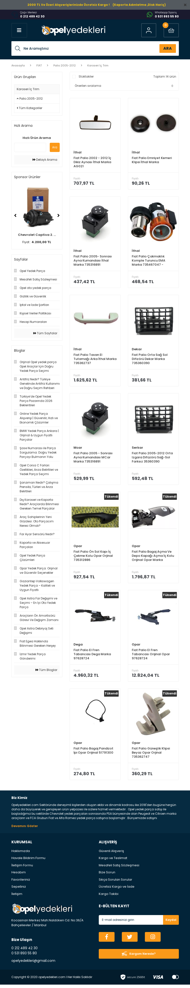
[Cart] (171, 30)
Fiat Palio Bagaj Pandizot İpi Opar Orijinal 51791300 (93, 753)
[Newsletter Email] (139, 923)
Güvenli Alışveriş (111, 854)
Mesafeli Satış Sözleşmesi (119, 868)
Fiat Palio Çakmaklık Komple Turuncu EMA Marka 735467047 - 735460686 (148, 261)
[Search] (95, 48)
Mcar (78, 449)
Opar (78, 548)
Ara (54, 147)
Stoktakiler (86, 76)
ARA (167, 48)
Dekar (137, 350)
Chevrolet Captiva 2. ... (37, 234)
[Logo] (73, 30)
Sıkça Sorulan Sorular (115, 883)
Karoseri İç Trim (97, 65)
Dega (78, 647)
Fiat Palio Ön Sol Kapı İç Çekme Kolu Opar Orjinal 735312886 (93, 557)
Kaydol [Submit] (170, 923)
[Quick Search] (30, 147)
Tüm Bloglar (46, 670)
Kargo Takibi (108, 897)
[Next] (58, 215)
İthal (78, 152)
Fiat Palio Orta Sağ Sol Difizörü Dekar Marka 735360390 (150, 360)
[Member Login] (148, 30)
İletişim (16, 897)
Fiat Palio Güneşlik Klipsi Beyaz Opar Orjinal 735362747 (151, 755)
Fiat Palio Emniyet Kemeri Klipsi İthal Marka (152, 160)
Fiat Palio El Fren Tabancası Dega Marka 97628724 (92, 656)
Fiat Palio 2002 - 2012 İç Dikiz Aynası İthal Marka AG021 (92, 162)
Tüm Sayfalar (45, 333)
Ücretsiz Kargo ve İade (116, 890)
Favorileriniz (20, 883)
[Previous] (15, 215)
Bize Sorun (107, 875)
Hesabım (18, 875)
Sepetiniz (18, 890)
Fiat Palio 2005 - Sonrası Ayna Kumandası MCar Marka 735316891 (93, 459)
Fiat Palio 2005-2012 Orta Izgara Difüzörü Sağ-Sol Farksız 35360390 (152, 459)
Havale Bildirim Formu (28, 861)
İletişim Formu (22, 868)
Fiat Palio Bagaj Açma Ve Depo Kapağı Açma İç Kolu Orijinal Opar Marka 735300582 (153, 557)
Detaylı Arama (45, 160)
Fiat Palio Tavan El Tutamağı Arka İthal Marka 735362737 (95, 360)
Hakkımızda (20, 854)
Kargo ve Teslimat (113, 861)
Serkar (137, 449)
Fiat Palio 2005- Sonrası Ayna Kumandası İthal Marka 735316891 (93, 261)
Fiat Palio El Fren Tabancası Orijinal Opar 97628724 (151, 656)
